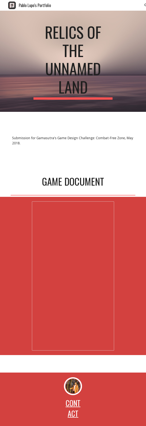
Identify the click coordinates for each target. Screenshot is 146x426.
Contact (73, 408)
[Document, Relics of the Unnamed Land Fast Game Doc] (73, 275)
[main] (73, 61)
